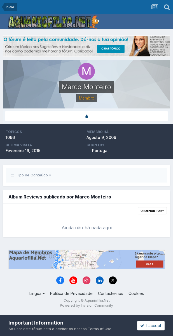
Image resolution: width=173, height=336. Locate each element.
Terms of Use (99, 328)
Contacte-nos (110, 293)
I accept (150, 325)
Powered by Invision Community (86, 305)
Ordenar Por (152, 210)
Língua (37, 293)
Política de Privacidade (71, 293)
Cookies (136, 293)
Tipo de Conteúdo (31, 175)
